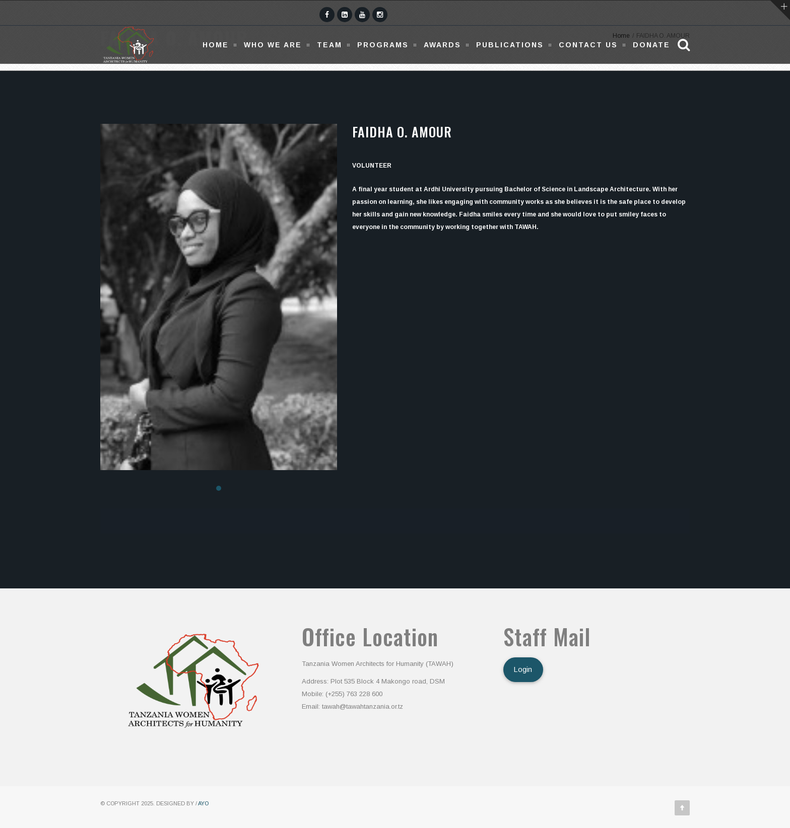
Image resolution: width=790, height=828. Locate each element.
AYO (203, 803)
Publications (510, 45)
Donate (651, 45)
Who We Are (273, 45)
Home (216, 45)
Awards (442, 45)
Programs (383, 45)
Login (523, 669)
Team (329, 45)
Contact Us (588, 45)
